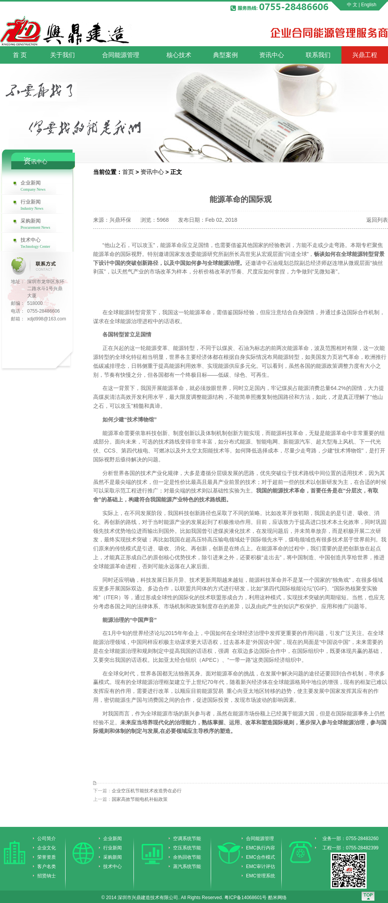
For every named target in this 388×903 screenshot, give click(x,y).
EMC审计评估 (260, 866)
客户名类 (46, 866)
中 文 (352, 4)
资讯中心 (271, 55)
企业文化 (46, 848)
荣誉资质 (46, 857)
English (368, 4)
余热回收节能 (187, 857)
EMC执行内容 (260, 848)
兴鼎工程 (364, 55)
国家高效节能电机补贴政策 (140, 799)
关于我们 (62, 55)
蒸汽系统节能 (187, 866)
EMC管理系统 (260, 876)
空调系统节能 (187, 838)
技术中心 (48, 243)
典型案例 (225, 55)
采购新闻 (48, 224)
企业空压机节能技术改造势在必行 (147, 790)
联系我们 (318, 55)
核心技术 (178, 55)
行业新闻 (48, 205)
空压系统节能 (187, 848)
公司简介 (46, 838)
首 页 (19, 55)
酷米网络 (277, 897)
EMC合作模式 (260, 857)
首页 (128, 172)
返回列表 (377, 220)
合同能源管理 (120, 55)
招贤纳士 (46, 876)
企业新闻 (48, 185)
